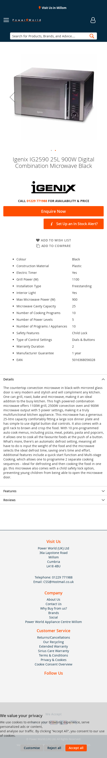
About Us (53, 599)
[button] (12, 96)
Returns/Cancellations (53, 637)
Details (8, 379)
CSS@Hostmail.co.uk (58, 582)
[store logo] (26, 20)
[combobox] (53, 36)
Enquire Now (53, 211)
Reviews (9, 500)
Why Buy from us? (53, 608)
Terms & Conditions (53, 655)
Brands (53, 613)
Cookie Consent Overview (53, 664)
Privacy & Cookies (54, 660)
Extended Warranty (53, 646)
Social (53, 617)
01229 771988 (37, 201)
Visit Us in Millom (54, 8)
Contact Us (54, 604)
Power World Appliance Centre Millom (53, 622)
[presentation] (53, 378)
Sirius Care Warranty (53, 651)
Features (9, 491)
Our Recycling (53, 642)
